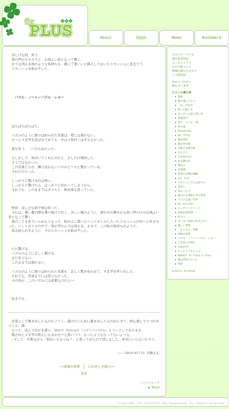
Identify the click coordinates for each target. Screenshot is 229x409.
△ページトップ (150, 383)
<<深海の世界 (70, 367)
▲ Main (154, 387)
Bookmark (212, 38)
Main (141, 38)
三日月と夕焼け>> (101, 367)
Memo (176, 38)
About (106, 38)
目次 (84, 374)
